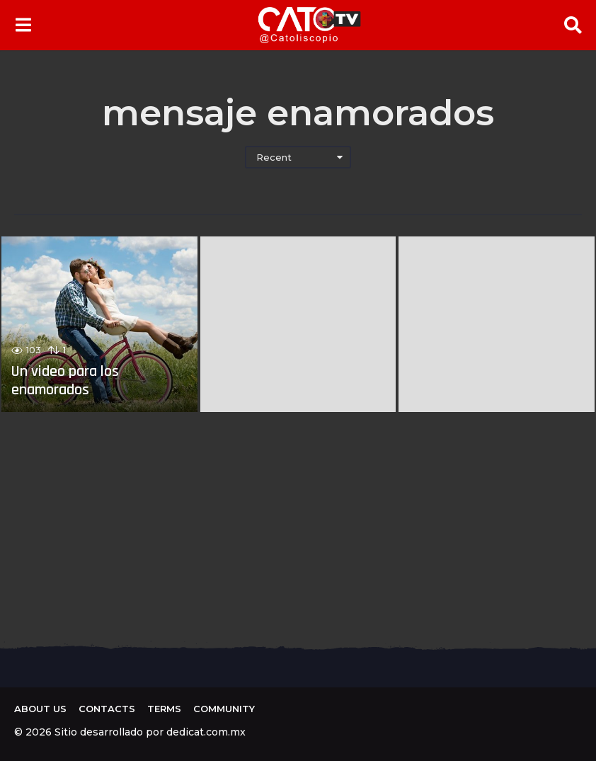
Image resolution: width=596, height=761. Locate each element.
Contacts (107, 708)
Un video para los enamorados (65, 381)
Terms (164, 708)
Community (224, 708)
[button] (23, 25)
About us (40, 708)
